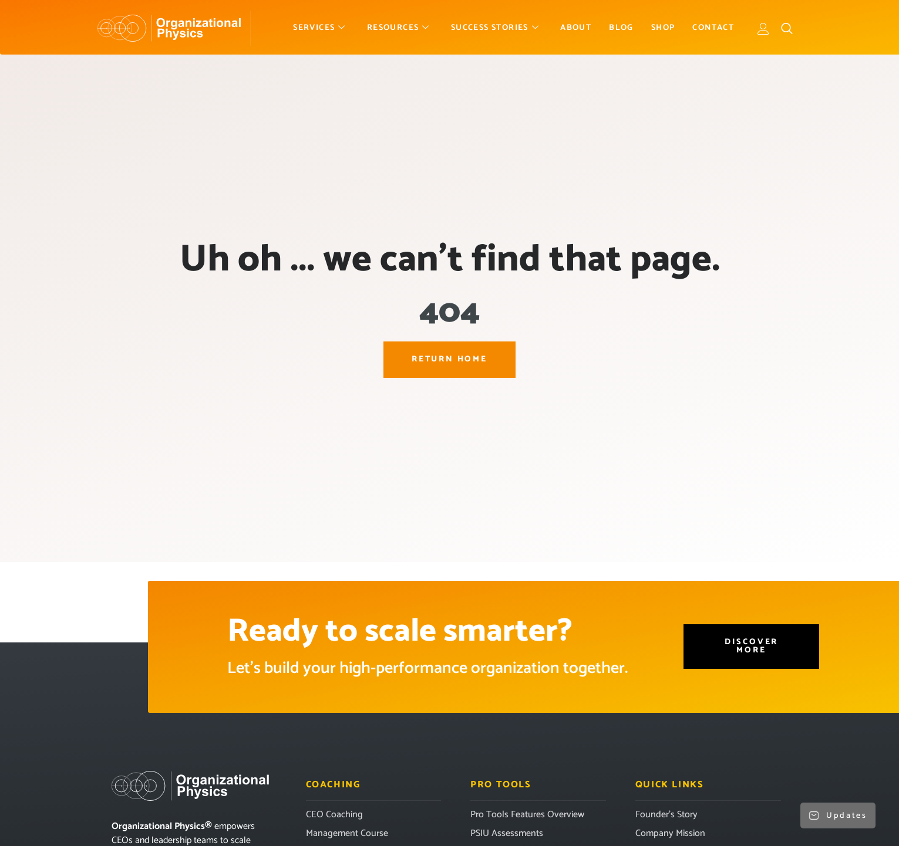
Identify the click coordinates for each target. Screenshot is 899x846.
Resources (398, 28)
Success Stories (495, 28)
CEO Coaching (334, 815)
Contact (713, 28)
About (575, 28)
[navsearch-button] (787, 28)
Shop (663, 28)
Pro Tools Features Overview (527, 815)
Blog (621, 28)
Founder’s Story (666, 815)
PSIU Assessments (506, 833)
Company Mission (670, 833)
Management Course (347, 833)
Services (319, 28)
